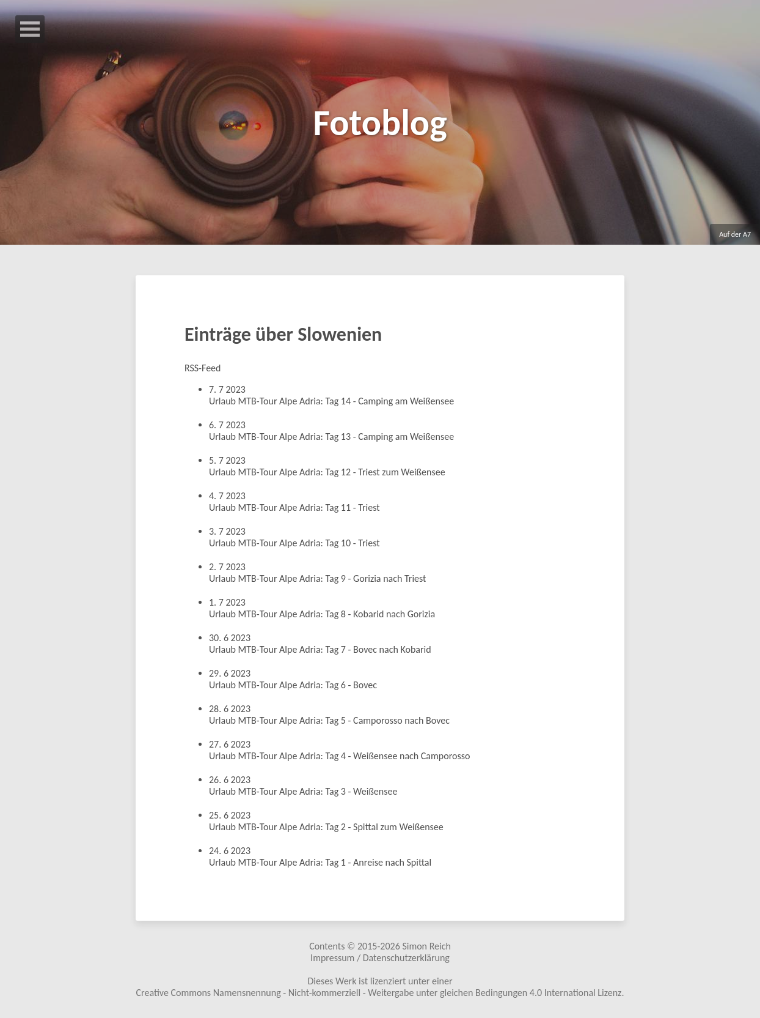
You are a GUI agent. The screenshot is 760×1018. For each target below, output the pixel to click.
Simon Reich (426, 946)
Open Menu (30, 29)
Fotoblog (380, 122)
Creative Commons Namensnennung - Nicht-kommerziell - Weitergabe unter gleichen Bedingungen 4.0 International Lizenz (379, 992)
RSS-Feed (203, 368)
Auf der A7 (735, 234)
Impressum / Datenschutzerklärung (380, 958)
